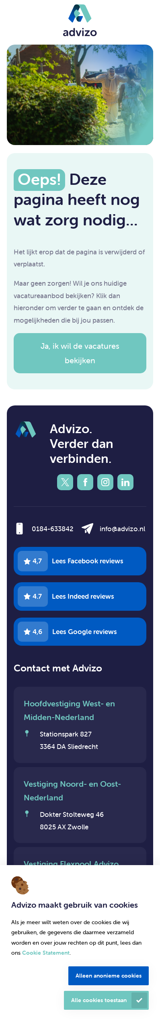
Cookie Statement (46, 952)
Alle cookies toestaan (99, 1000)
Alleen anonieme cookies (109, 975)
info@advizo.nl (122, 528)
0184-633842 (53, 528)
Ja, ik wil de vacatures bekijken (80, 353)
